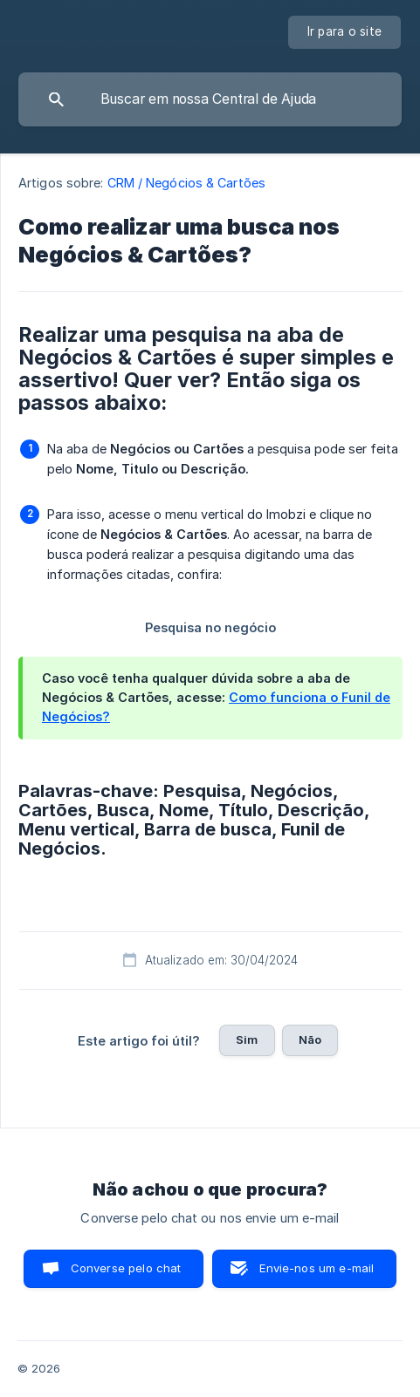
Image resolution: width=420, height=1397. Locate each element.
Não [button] (310, 1039)
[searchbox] (210, 99)
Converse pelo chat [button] (126, 1268)
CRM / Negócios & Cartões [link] (186, 182)
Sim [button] (247, 1039)
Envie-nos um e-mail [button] (316, 1268)
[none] (345, 32)
